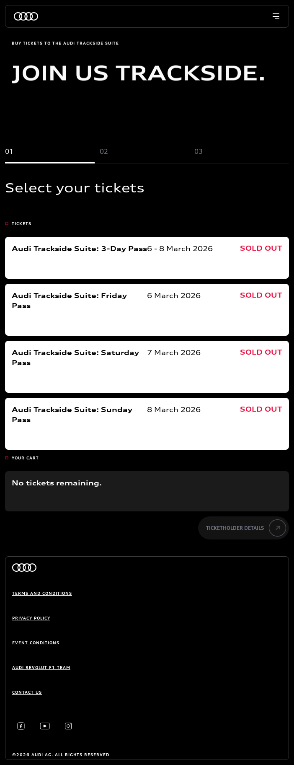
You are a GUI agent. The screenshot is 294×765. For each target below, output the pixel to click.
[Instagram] (68, 726)
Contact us (27, 692)
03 (198, 151)
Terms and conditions (42, 593)
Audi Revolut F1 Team (41, 667)
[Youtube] (45, 726)
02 (104, 151)
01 (9, 151)
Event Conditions (35, 642)
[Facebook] (21, 726)
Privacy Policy (31, 617)
